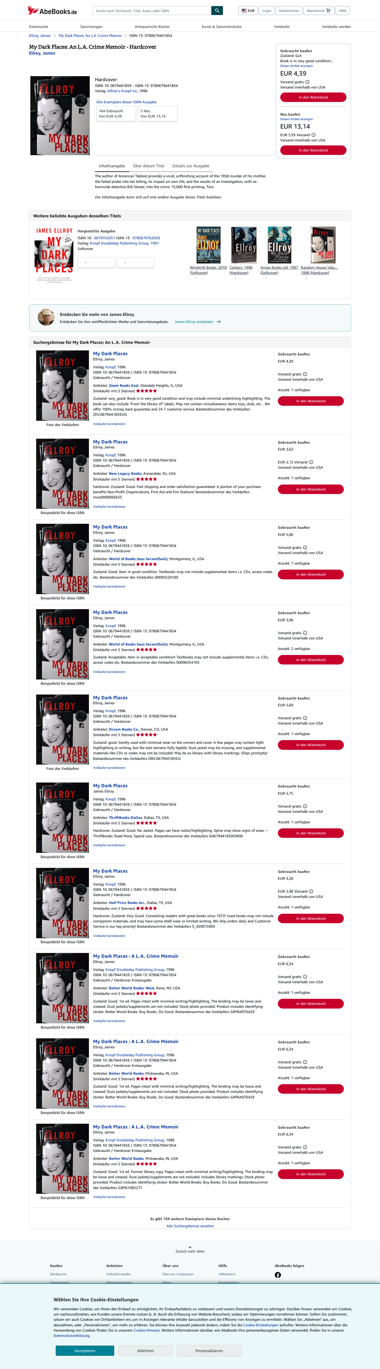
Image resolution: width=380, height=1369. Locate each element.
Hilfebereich (226, 1274)
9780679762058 (146, 238)
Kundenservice (228, 1282)
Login (266, 10)
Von (116, 113)
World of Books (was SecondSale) (138, 558)
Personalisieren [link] (209, 1350)
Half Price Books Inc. (127, 902)
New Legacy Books (125, 473)
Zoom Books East (124, 385)
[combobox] (151, 10)
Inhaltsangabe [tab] (112, 165)
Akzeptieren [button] (84, 1350)
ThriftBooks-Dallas (125, 817)
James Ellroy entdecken (198, 321)
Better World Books (126, 1073)
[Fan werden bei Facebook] (278, 1275)
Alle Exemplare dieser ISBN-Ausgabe (126, 102)
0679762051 (105, 238)
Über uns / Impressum (178, 1274)
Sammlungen (91, 26)
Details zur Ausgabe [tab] (190, 165)
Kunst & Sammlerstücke (221, 26)
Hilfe (342, 10)
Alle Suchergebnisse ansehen (190, 1226)
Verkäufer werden (336, 26)
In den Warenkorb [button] (313, 97)
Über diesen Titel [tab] (148, 165)
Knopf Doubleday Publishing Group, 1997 (124, 243)
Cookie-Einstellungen (260, 1325)
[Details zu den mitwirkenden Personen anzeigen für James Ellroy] (42, 53)
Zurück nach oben (190, 1251)
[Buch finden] (217, 10)
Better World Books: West (131, 988)
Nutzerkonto (289, 10)
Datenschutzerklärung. (72, 1335)
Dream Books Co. (124, 729)
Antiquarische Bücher (152, 26)
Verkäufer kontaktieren (109, 424)
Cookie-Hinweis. (147, 1330)
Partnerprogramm (119, 1282)
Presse (167, 1282)
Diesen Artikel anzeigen (296, 66)
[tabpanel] (183, 186)
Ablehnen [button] (145, 1350)
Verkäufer (282, 26)
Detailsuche (38, 26)
